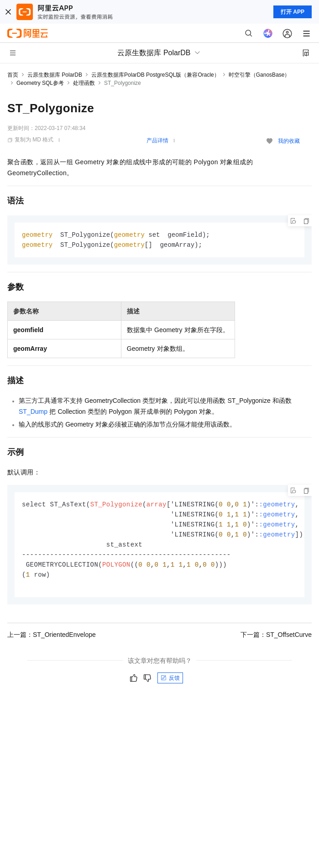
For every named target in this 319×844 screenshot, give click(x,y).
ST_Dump (33, 412)
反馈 (170, 683)
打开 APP (292, 12)
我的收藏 (289, 141)
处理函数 (84, 83)
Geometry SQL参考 (40, 83)
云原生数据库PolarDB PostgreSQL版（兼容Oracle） (155, 75)
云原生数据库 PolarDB (54, 75)
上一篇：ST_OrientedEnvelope (51, 639)
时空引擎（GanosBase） (259, 75)
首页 (12, 75)
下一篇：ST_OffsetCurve (276, 639)
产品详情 (157, 140)
